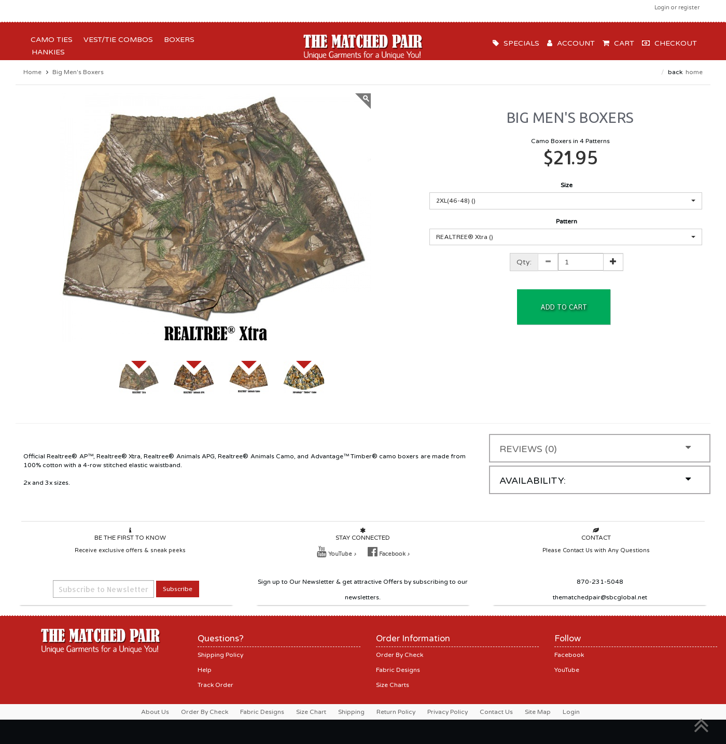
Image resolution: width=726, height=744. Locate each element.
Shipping (351, 711)
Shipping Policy (220, 654)
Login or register (677, 7)
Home (32, 72)
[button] (565, 200)
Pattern (566, 221)
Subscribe (177, 588)
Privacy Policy (447, 711)
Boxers (177, 39)
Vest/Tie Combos (116, 39)
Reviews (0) (595, 449)
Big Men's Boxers (78, 72)
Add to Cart (563, 307)
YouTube (566, 669)
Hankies (46, 52)
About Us (155, 711)
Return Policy (395, 711)
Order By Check (399, 654)
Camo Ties (49, 39)
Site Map (538, 711)
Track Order (215, 685)
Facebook (569, 654)
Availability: (595, 480)
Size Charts (392, 685)
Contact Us (496, 711)
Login (571, 711)
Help (205, 669)
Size (567, 185)
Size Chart (311, 711)
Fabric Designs (398, 669)
